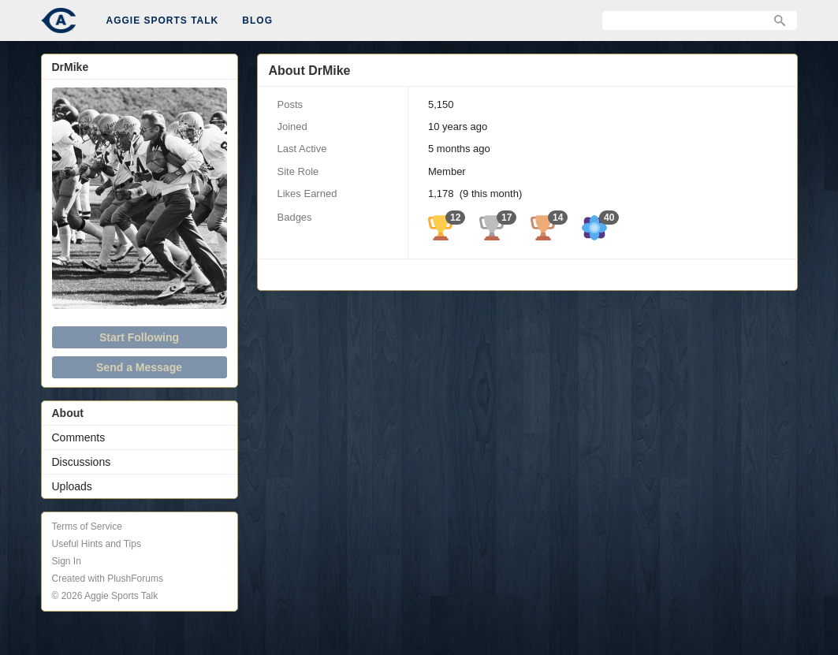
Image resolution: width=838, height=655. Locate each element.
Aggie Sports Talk (162, 20)
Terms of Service (87, 526)
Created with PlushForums (107, 578)
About (68, 413)
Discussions (81, 462)
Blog (257, 20)
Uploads (72, 486)
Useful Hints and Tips (96, 543)
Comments (79, 437)
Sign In (66, 561)
